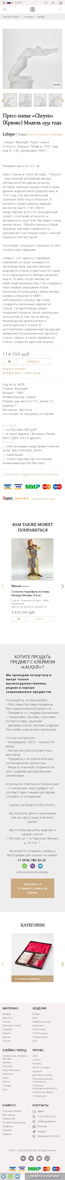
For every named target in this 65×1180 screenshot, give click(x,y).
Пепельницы (40, 1033)
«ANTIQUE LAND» (11, 16)
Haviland (7, 1066)
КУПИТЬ (33, 362)
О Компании (40, 1096)
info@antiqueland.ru (44, 1121)
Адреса (38, 1111)
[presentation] (2, 585)
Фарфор (7, 1014)
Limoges (7, 1085)
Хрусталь (7, 1017)
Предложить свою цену (22, 373)
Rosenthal (8, 1074)
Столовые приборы (27, 978)
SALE (35, 1055)
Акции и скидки (41, 1067)
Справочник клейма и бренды (15, 1057)
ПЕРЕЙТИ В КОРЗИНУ (45, 1176)
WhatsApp (40, 1126)
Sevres (6, 1081)
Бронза (7, 1033)
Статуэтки (29, 16)
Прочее (7, 1040)
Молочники (39, 1029)
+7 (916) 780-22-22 (31, 860)
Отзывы (37, 1063)
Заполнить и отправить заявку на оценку (32, 888)
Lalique (15, 134)
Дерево (7, 1037)
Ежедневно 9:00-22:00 (46, 1136)
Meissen (7, 1062)
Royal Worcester (11, 1070)
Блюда (36, 1014)
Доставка (9, 425)
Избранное (9, 1118)
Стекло (6, 1021)
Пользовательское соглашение (43, 1080)
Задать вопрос (14, 369)
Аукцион (37, 1071)
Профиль (8, 1126)
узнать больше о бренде (45, 134)
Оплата (8, 442)
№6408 (41, 16)
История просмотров (14, 1122)
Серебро (7, 1029)
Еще (35, 1040)
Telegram (39, 1131)
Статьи (36, 1059)
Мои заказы (9, 1114)
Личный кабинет (12, 1111)
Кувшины (38, 1025)
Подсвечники (40, 1037)
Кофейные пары (42, 1021)
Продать (7, 1134)
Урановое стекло (12, 1025)
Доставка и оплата (43, 1075)
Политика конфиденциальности (45, 1087)
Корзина (7, 1130)
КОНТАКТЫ (41, 1105)
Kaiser (6, 1077)
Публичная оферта (43, 1092)
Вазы (35, 1017)
